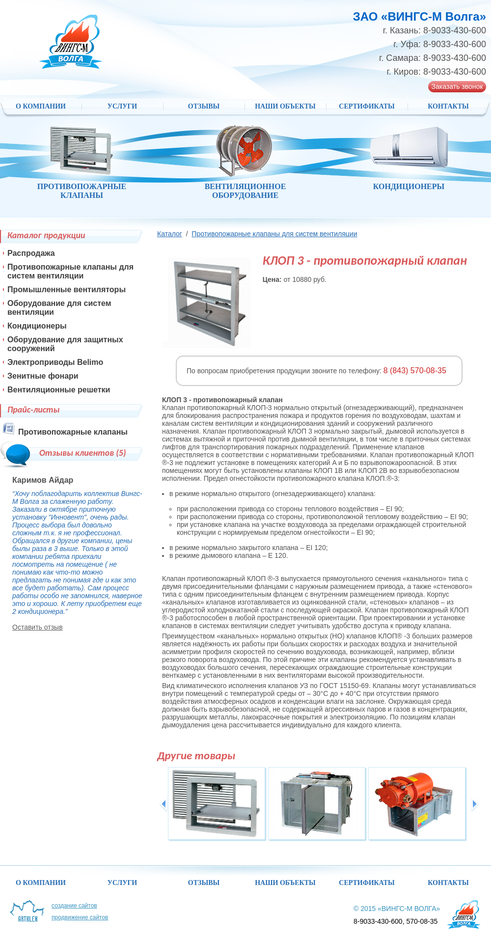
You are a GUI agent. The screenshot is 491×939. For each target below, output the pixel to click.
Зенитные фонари (43, 376)
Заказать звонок (457, 86)
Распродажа (31, 253)
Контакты (448, 106)
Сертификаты (366, 106)
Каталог (169, 234)
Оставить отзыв (37, 627)
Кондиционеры (37, 326)
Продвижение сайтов (80, 917)
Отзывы (203, 106)
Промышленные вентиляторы (66, 289)
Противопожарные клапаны (73, 432)
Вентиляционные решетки (58, 390)
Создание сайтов (74, 905)
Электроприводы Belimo (55, 362)
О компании (41, 106)
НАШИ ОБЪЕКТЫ (285, 106)
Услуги (122, 106)
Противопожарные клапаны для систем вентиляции (274, 234)
